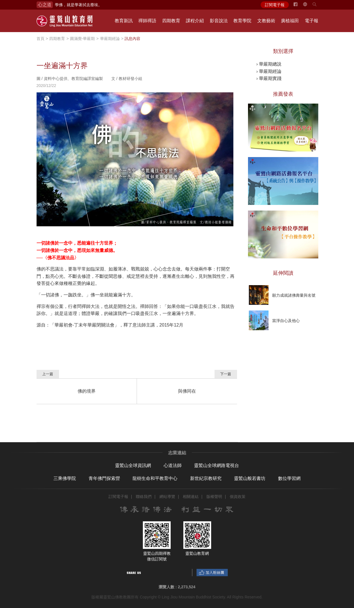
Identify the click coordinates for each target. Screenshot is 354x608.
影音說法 (219, 20)
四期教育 (171, 20)
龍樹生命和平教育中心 (154, 478)
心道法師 (173, 465)
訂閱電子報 (275, 5)
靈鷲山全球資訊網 (133, 465)
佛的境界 (87, 391)
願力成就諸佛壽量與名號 (293, 295)
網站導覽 (167, 496)
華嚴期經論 (110, 38)
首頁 (40, 38)
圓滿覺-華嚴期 (82, 38)
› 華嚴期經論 (269, 71)
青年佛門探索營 (104, 478)
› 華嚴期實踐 (269, 78)
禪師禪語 (147, 20)
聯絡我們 (144, 496)
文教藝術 (266, 20)
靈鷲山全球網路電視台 (216, 465)
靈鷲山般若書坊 (249, 478)
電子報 (311, 20)
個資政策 (237, 496)
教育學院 (242, 20)
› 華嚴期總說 (269, 64)
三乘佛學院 (64, 478)
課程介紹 (195, 20)
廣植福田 (290, 20)
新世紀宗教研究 (206, 478)
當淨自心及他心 (286, 320)
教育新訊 (124, 20)
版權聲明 (214, 496)
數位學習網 (289, 478)
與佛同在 (187, 391)
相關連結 (191, 496)
